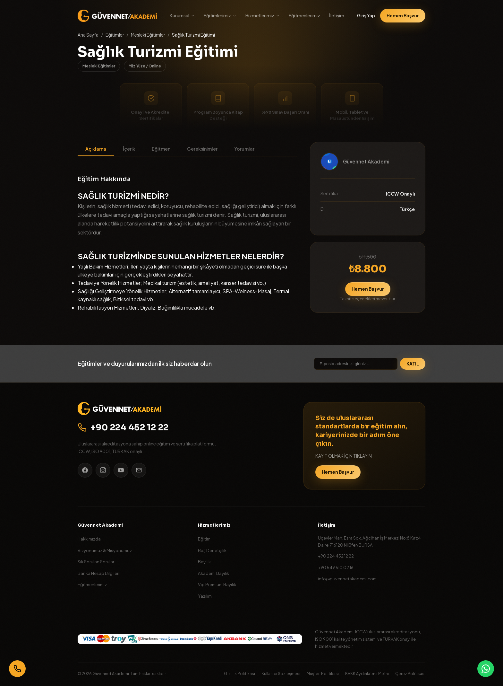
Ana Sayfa (88, 35)
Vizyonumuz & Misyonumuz (105, 550)
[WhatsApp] (485, 668)
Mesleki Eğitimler (148, 35)
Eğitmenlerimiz (304, 15)
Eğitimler (115, 35)
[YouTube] (121, 470)
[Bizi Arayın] (17, 668)
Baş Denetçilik (212, 550)
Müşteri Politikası (323, 673)
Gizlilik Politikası (239, 673)
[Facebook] (85, 470)
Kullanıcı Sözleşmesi (280, 673)
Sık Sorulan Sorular (96, 561)
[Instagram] (103, 470)
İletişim (336, 15)
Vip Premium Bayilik (217, 584)
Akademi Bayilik (213, 573)
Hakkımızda (89, 538)
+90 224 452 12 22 (123, 427)
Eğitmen (161, 149)
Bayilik (204, 561)
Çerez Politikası (410, 673)
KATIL (412, 363)
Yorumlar (244, 149)
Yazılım (205, 596)
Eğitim (204, 538)
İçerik (129, 149)
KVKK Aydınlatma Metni (367, 673)
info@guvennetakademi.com (347, 578)
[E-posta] (139, 470)
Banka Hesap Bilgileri (98, 573)
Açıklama (95, 149)
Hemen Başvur (403, 15)
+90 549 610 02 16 (336, 567)
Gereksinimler (202, 149)
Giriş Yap (366, 15)
